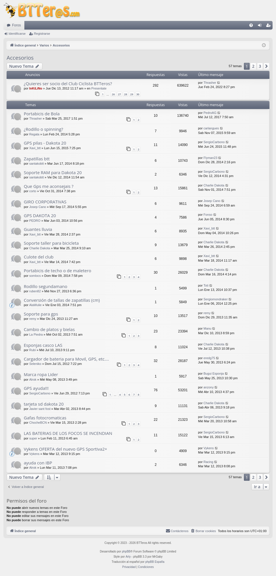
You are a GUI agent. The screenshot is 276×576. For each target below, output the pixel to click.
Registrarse (42, 33)
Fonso (207, 214)
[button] (266, 66)
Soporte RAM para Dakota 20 (53, 172)
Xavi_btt (35, 148)
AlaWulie (35, 305)
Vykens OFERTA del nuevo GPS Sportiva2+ (65, 449)
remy (32, 318)
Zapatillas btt (37, 158)
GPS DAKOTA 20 (40, 215)
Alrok (32, 379)
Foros (16, 25)
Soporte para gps (41, 314)
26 (113, 94)
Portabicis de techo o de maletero (57, 270)
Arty (128, 556)
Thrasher (209, 82)
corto (32, 191)
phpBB (126, 551)
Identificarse (17, 33)
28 (125, 94)
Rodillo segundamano (45, 286)
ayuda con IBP (38, 463)
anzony (208, 387)
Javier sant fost (39, 408)
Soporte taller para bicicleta (51, 243)
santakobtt (36, 163)
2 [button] (253, 66)
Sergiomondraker (215, 299)
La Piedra (36, 334)
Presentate (98, 88)
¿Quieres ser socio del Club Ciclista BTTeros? (68, 83)
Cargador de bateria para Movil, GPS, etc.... (66, 359)
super (33, 438)
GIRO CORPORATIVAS (45, 202)
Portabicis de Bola (42, 113)
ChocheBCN (38, 422)
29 (131, 94)
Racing (208, 462)
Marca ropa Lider (41, 374)
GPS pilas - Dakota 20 (45, 143)
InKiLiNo (35, 88)
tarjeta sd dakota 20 (44, 404)
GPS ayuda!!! (36, 388)
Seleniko (35, 363)
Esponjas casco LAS (43, 345)
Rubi (32, 350)
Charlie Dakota (213, 185)
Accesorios (20, 57)
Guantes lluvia (38, 229)
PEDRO (34, 220)
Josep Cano (37, 207)
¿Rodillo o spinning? (43, 129)
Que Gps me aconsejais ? (48, 186)
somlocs (35, 275)
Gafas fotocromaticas (45, 418)
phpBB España (155, 561)
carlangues (211, 128)
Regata (34, 134)
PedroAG (209, 112)
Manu (207, 328)
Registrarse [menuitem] (270, 26)
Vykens (34, 454)
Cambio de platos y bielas (49, 329)
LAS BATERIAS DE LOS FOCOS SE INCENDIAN (68, 433)
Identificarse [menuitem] (261, 26)
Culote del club (39, 257)
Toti (205, 285)
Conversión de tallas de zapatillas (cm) (62, 300)
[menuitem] (251, 25)
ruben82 (35, 291)
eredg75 (209, 358)
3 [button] (260, 66)
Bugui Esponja (213, 373)
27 (119, 94)
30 (137, 94)
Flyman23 (210, 157)
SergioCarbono (214, 142)
